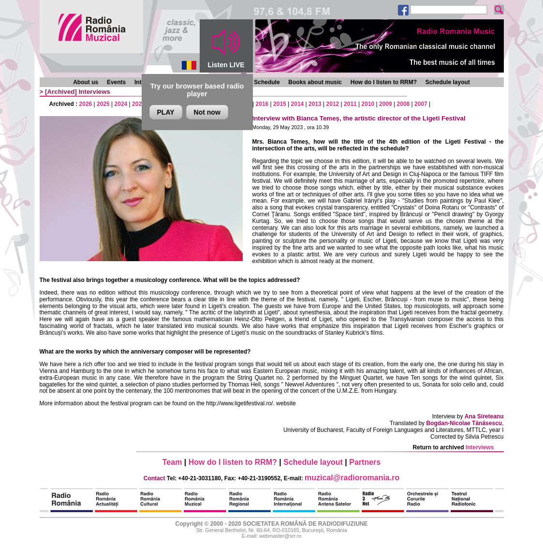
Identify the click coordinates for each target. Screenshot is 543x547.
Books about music (315, 82)
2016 (262, 104)
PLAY (166, 112)
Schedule (266, 82)
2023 (138, 104)
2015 (279, 104)
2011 (350, 104)
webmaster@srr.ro (280, 536)
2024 (121, 104)
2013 (315, 104)
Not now (207, 112)
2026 (85, 104)
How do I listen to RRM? (384, 82)
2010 (368, 104)
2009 (385, 104)
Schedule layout (448, 82)
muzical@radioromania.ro (352, 477)
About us (85, 82)
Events (116, 82)
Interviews (94, 91)
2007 (420, 104)
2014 (297, 104)
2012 (332, 104)
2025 (103, 104)
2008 (403, 104)
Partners (365, 462)
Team (172, 462)
